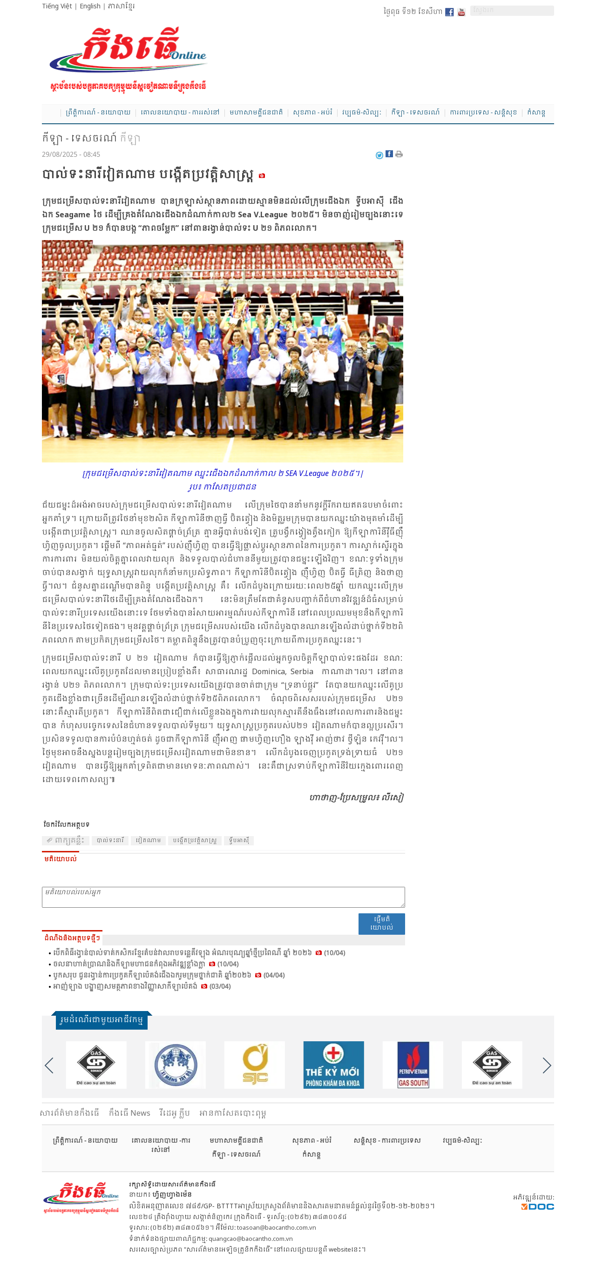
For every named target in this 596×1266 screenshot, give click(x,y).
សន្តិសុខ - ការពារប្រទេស (387, 1141)
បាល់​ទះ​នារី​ (110, 841)
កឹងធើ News (129, 1113)
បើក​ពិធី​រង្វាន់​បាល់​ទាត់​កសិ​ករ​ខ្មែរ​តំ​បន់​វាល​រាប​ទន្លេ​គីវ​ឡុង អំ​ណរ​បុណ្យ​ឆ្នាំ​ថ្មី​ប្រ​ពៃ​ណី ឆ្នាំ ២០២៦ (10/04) (199, 953)
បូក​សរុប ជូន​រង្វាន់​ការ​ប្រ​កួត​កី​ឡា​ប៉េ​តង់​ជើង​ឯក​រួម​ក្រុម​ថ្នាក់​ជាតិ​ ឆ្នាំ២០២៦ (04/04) (168, 975)
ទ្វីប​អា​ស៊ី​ (239, 841)
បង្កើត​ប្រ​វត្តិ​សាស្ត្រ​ (195, 841)
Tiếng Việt (57, 6)
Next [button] (547, 1065)
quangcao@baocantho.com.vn (251, 1239)
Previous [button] (49, 1065)
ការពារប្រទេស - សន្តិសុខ (483, 113)
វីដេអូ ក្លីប (175, 1113)
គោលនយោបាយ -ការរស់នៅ (160, 1146)
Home (51, 113)
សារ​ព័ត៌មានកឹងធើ (69, 1113)
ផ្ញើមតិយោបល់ (381, 923)
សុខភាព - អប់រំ (312, 113)
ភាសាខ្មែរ (121, 6)
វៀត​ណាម (148, 841)
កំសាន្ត (536, 113)
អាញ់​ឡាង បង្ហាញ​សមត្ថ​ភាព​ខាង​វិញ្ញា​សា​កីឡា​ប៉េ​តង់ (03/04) (141, 986)
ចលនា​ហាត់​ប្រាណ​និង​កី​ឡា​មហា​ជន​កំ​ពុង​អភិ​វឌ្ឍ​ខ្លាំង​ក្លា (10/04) (145, 964)
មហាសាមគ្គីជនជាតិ (256, 113)
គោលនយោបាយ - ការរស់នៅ (180, 113)
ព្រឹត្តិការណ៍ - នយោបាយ (98, 113)
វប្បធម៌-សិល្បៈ (361, 113)
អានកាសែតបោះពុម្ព (232, 1113)
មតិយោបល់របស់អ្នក (223, 897)
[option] (100, 1065)
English (90, 6)
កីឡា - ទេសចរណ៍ (415, 113)
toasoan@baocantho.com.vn (276, 1228)
